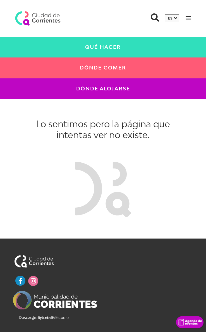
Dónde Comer (103, 68)
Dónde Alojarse (103, 89)
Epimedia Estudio (53, 317)
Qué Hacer (103, 47)
